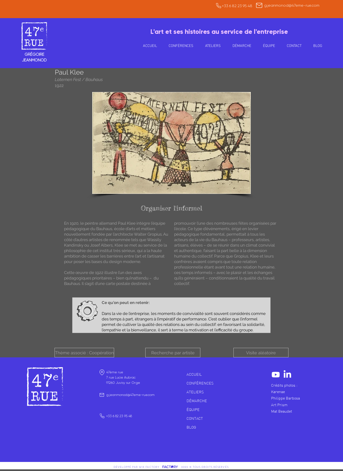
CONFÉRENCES (200, 383)
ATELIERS (195, 392)
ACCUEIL (194, 374)
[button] (213, 46)
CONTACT (195, 418)
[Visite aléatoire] (260, 352)
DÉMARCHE (197, 400)
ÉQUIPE (193, 409)
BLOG (191, 427)
